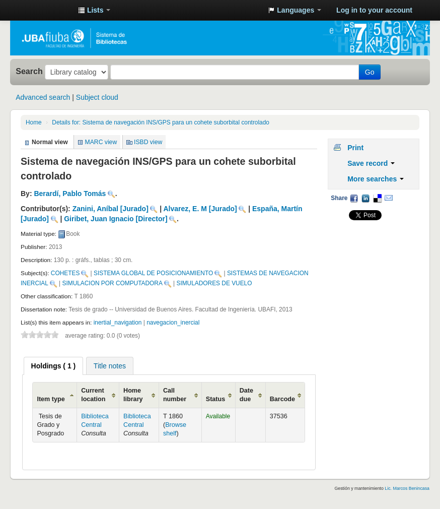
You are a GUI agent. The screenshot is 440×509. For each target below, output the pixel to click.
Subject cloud (97, 97)
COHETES (65, 273)
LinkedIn (365, 198)
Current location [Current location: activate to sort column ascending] (93, 395)
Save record (371, 163)
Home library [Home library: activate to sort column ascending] (133, 395)
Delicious (377, 198)
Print (355, 148)
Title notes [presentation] (110, 366)
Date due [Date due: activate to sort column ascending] (246, 395)
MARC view (101, 142)
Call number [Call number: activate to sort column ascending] (174, 395)
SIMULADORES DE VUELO (214, 283)
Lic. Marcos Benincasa (407, 488)
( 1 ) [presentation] (53, 366)
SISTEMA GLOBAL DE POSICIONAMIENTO (153, 273)
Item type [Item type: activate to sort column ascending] (50, 399)
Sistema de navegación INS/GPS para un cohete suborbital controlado (160, 122)
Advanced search (43, 97)
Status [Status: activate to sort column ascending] (216, 399)
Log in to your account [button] (374, 10)
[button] (94, 10)
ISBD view (148, 142)
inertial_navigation (118, 322)
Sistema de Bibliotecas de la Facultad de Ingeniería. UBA (45, 10)
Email (389, 198)
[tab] (54, 366)
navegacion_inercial (172, 322)
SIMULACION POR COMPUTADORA (112, 283)
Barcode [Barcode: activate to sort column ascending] (282, 399)
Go (370, 72)
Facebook (354, 198)
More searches (375, 179)
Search (29, 71)
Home (34, 122)
